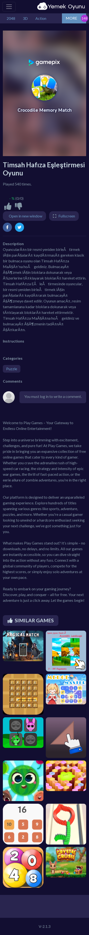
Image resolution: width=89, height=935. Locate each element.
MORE (71, 18)
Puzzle (11, 368)
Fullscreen (66, 216)
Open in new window (25, 216)
